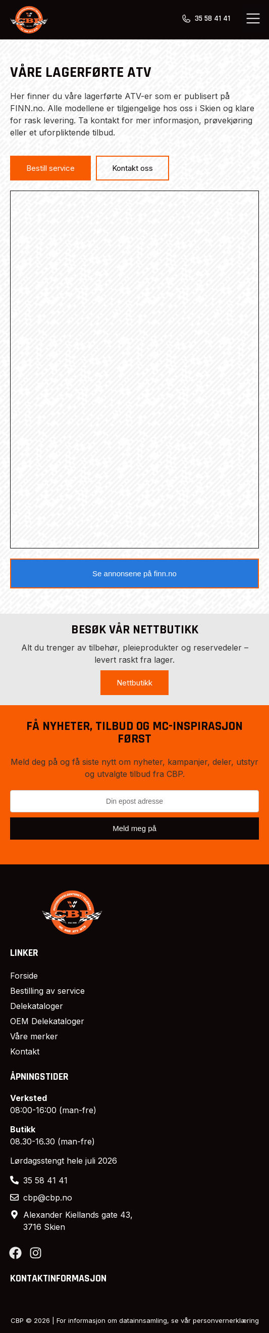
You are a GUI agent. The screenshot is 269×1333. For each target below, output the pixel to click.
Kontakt (24, 1051)
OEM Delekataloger (47, 1021)
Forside (24, 976)
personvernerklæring (226, 1320)
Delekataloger (36, 1006)
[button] (253, 19)
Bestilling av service (47, 991)
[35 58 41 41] (186, 19)
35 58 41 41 (212, 18)
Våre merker (34, 1036)
